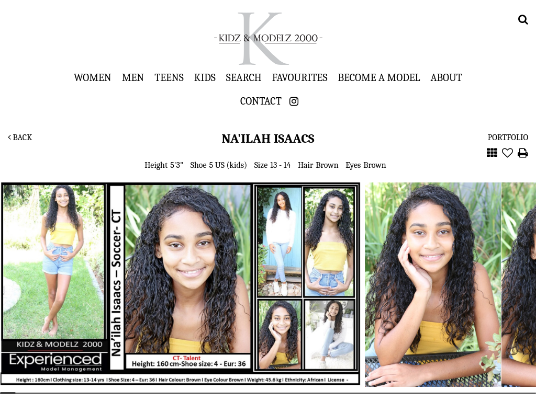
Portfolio (508, 137)
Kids (205, 77)
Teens (169, 77)
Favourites (300, 77)
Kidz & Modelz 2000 (268, 39)
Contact (261, 101)
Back (20, 137)
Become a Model (379, 77)
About (446, 77)
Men (133, 77)
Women (92, 77)
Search (244, 77)
